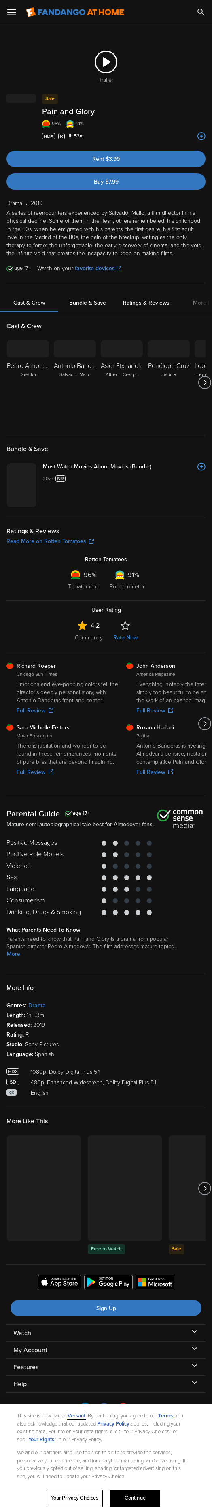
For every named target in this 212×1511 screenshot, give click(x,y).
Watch (22, 1333)
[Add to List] (201, 136)
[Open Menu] (11, 12)
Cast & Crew (29, 302)
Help (20, 1384)
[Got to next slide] (204, 382)
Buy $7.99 (106, 181)
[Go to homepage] (75, 12)
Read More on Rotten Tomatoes (50, 541)
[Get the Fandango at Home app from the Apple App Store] (59, 1283)
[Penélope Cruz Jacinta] (168, 382)
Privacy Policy (113, 1424)
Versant (76, 1416)
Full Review (35, 710)
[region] (106, 1457)
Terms (165, 1416)
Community (89, 637)
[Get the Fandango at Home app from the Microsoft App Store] (155, 1283)
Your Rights (41, 1439)
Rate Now (125, 637)
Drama (37, 1005)
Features (25, 1367)
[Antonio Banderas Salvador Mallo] (74, 382)
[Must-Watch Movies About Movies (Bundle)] (124, 467)
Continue (135, 1498)
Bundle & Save (87, 302)
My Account (30, 1350)
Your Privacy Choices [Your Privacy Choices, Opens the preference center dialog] (75, 1498)
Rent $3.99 (106, 159)
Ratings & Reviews (146, 302)
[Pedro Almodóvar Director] (27, 382)
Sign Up (106, 1308)
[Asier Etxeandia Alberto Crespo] (121, 382)
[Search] (201, 12)
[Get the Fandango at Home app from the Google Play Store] (108, 1283)
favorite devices (98, 268)
